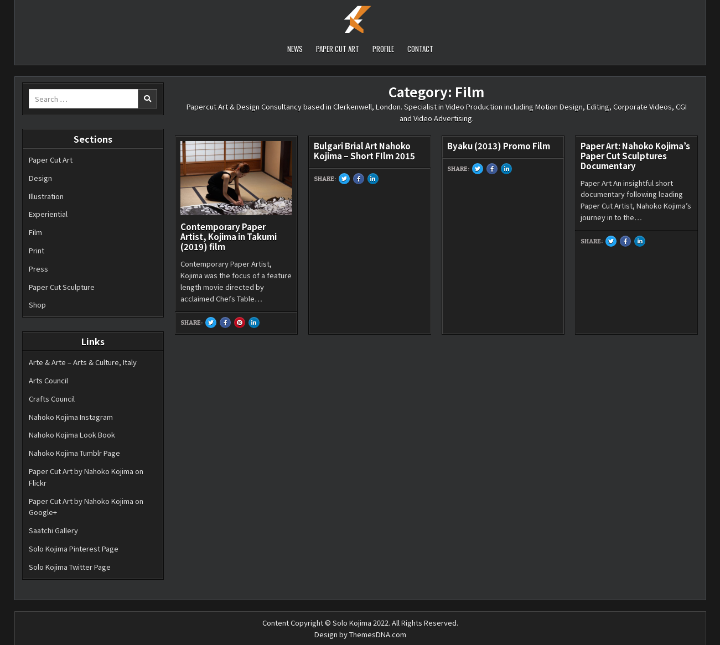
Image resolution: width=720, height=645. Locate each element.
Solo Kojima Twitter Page (70, 566)
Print (36, 250)
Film (35, 232)
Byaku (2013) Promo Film (498, 146)
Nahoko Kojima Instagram (71, 417)
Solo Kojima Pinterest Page (73, 548)
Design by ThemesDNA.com (360, 634)
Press (38, 268)
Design (40, 178)
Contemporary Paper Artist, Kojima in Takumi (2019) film (228, 236)
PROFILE (383, 48)
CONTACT (420, 48)
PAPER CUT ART (337, 48)
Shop (37, 304)
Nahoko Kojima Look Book (72, 434)
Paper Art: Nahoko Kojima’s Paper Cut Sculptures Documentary (635, 155)
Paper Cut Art (50, 159)
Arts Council (48, 380)
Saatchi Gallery (53, 530)
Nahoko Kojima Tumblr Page (74, 453)
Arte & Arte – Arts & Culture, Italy (83, 362)
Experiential (48, 214)
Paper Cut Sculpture (62, 287)
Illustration (46, 196)
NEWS (295, 48)
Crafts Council (52, 398)
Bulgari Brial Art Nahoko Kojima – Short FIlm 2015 (364, 151)
